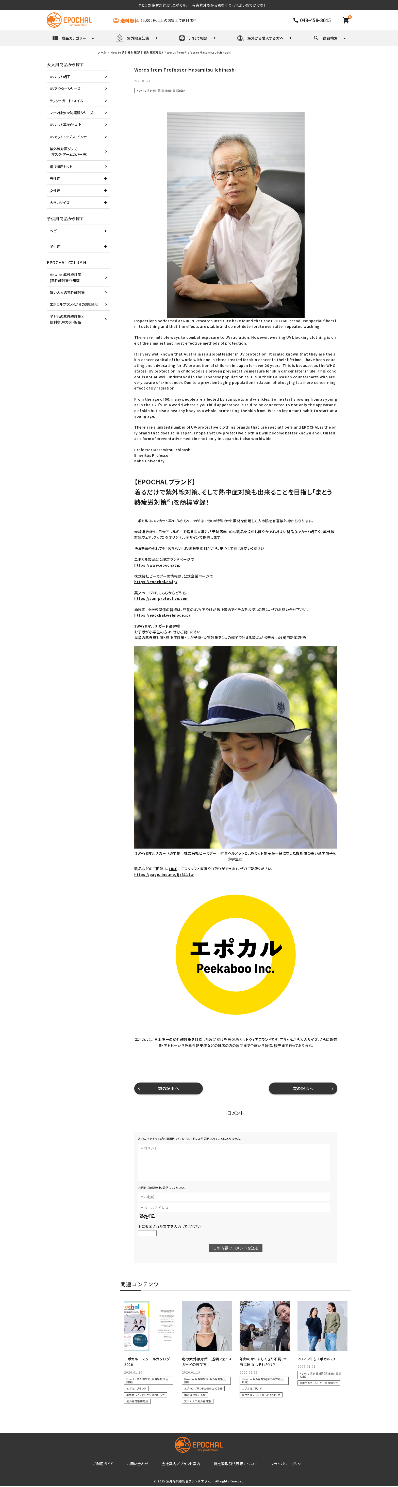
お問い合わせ (143, 1464)
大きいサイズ (59, 202)
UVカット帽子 (60, 76)
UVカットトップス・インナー (70, 136)
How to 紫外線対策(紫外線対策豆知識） (161, 90)
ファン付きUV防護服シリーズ (71, 112)
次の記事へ (303, 1088)
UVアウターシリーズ (65, 88)
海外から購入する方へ (260, 38)
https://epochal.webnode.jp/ (162, 615)
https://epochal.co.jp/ (155, 581)
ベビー (55, 230)
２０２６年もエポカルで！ (316, 1358)
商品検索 (325, 38)
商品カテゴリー (69, 38)
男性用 (55, 178)
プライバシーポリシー (276, 1464)
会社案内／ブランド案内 (181, 1464)
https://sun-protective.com (161, 598)
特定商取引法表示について (229, 1464)
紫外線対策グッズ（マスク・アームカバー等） (69, 151)
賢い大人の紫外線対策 (197, 1401)
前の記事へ (168, 1088)
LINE (173, 868)
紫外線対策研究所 (137, 1401)
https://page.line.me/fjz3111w (164, 874)
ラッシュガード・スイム (66, 100)
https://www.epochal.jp (157, 565)
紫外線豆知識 (132, 38)
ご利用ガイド (115, 1464)
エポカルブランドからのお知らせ (145, 1395)
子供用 (55, 246)
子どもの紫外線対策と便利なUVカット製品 (67, 319)
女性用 (55, 190)
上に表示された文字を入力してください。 (170, 1226)
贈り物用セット (61, 166)
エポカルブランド (136, 1388)
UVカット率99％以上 (65, 124)
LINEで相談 (193, 38)
